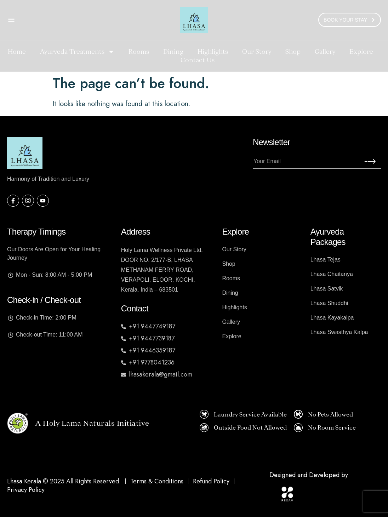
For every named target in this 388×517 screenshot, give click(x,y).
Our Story (256, 51)
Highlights (213, 51)
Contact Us (198, 60)
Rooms (139, 51)
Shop (293, 51)
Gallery (325, 51)
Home (17, 51)
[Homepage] (194, 20)
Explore (361, 51)
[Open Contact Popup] (11, 20)
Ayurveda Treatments (77, 51)
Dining (173, 51)
